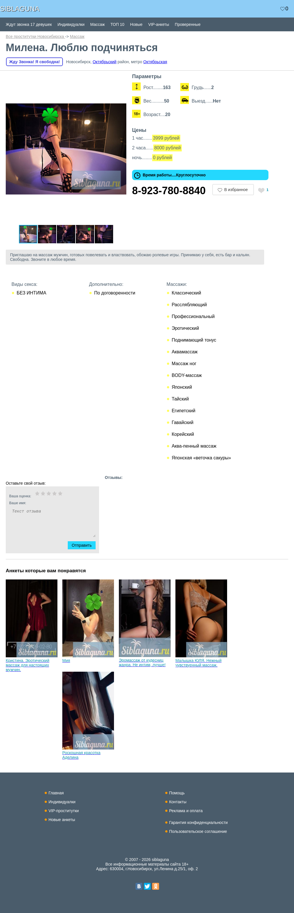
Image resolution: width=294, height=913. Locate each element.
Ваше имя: (44, 503)
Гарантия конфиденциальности (198, 822)
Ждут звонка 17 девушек (29, 24)
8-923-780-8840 (169, 191)
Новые (136, 24)
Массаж (97, 24)
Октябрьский (105, 61)
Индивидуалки (70, 24)
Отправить (85, 545)
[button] (121, 78)
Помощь (177, 793)
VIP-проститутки (64, 810)
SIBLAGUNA (19, 9)
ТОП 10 (117, 24)
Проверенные (188, 24)
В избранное (236, 189)
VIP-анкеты (158, 24)
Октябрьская (155, 61)
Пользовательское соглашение (198, 831)
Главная (56, 793)
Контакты (177, 802)
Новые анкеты (62, 819)
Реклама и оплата (186, 810)
